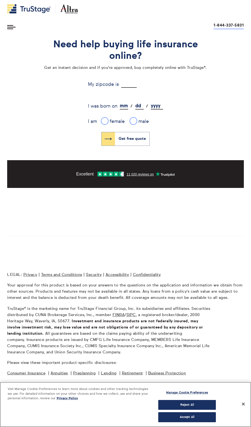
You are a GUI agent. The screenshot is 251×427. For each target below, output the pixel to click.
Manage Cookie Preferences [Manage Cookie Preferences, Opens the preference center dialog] (187, 392)
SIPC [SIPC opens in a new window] (131, 315)
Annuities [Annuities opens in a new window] (59, 373)
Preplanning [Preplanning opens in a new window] (84, 373)
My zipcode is (103, 84)
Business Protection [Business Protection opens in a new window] (167, 373)
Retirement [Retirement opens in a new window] (132, 373)
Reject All (187, 404)
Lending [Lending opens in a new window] (109, 373)
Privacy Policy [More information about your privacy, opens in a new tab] (67, 398)
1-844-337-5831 (228, 25)
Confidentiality (147, 275)
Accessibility (117, 275)
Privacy (30, 275)
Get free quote (132, 139)
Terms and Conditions (61, 275)
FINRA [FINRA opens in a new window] (119, 315)
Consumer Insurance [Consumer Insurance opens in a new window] (26, 373)
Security (94, 275)
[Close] (243, 404)
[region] (125, 404)
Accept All (187, 417)
